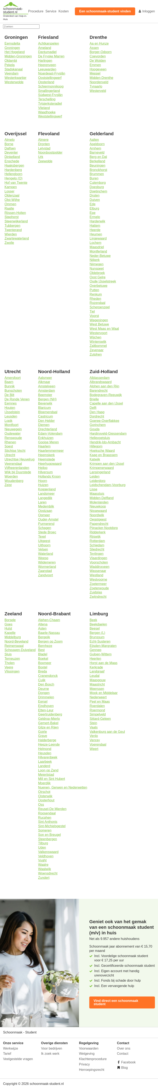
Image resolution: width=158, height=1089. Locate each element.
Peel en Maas (100, 701)
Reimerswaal (14, 646)
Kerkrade (96, 667)
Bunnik (10, 386)
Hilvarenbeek (47, 757)
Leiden (95, 476)
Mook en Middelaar (104, 693)
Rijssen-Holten (15, 213)
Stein (93, 723)
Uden (42, 847)
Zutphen (96, 354)
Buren (94, 178)
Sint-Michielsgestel (51, 826)
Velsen (43, 549)
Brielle (94, 399)
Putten (94, 290)
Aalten (94, 139)
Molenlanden (99, 502)
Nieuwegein (13, 429)
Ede (92, 204)
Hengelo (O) (13, 178)
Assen (94, 48)
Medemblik (46, 506)
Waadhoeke (47, 112)
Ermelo (95, 217)
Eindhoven (46, 706)
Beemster (45, 395)
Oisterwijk (45, 796)
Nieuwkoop (98, 506)
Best (41, 650)
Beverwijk (45, 403)
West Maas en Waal (104, 328)
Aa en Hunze (99, 43)
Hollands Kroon (49, 476)
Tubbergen (12, 225)
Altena (42, 624)
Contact (122, 1053)
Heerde (95, 230)
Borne (9, 144)
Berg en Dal (98, 157)
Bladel (42, 654)
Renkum (96, 294)
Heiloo (42, 468)
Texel (42, 536)
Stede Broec (47, 532)
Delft (93, 407)
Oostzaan (45, 510)
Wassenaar (98, 571)
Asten (42, 628)
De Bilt (9, 395)
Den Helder (46, 420)
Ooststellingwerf (50, 77)
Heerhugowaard (50, 463)
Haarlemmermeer (51, 450)
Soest (9, 446)
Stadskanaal (14, 69)
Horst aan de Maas (103, 663)
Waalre (43, 864)
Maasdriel (97, 247)
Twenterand (13, 230)
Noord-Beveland (16, 641)
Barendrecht (99, 390)
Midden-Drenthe (101, 77)
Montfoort (12, 425)
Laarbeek (45, 761)
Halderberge (47, 740)
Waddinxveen (99, 566)
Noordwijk (97, 515)
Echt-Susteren (100, 641)
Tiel (92, 311)
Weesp (43, 558)
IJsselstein (12, 412)
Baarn (9, 382)
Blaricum (44, 407)
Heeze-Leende (49, 744)
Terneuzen (12, 658)
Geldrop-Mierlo (49, 718)
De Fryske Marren (51, 56)
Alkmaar (44, 382)
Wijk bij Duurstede (18, 472)
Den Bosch (46, 684)
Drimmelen (46, 697)
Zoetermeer (98, 584)
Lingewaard (98, 238)
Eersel (42, 701)
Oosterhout (46, 800)
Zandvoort (45, 575)
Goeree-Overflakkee (104, 420)
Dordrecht (97, 416)
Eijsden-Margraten (103, 646)
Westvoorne (98, 579)
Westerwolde (14, 82)
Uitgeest (44, 541)
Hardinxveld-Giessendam (108, 433)
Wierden (11, 234)
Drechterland (47, 429)
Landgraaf (97, 671)
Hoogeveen (98, 69)
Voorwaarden (88, 1048)
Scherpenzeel (100, 307)
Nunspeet (97, 268)
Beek (93, 620)
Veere (9, 667)
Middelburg (13, 637)
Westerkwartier (15, 77)
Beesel (95, 628)
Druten (95, 195)
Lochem (95, 242)
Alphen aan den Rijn (104, 386)
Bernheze (45, 646)
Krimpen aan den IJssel (107, 463)
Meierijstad (46, 774)
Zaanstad (45, 571)
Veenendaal (13, 463)
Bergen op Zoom (50, 641)
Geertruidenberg (50, 714)
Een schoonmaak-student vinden (105, 11)
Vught (42, 860)
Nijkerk (95, 260)
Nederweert (98, 697)
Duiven (95, 200)
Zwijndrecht (98, 596)
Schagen (44, 528)
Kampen (11, 187)
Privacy (84, 1064)
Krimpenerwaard (102, 468)
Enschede (12, 161)
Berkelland (97, 161)
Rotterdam (97, 541)
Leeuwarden (47, 69)
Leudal (95, 675)
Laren (42, 502)
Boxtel (42, 667)
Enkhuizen (45, 438)
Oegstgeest (98, 519)
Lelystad (44, 148)
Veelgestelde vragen (18, 1059)
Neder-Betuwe (100, 255)
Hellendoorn (13, 174)
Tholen (10, 663)
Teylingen (97, 553)
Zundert (43, 877)
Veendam (12, 73)
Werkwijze (10, 1048)
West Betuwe (99, 324)
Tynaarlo (96, 86)
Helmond (44, 749)
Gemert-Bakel (48, 723)
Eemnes (11, 403)
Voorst (94, 316)
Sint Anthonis (47, 821)
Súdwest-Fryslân (50, 95)
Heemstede (46, 459)
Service (50, 11)
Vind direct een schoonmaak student (116, 1002)
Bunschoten (13, 390)
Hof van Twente (16, 182)
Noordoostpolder (50, 152)
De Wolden (98, 60)
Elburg (94, 208)
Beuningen (98, 165)
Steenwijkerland (16, 221)
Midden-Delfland (102, 498)
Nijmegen (97, 264)
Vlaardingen (98, 558)
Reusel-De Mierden (52, 809)
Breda (42, 671)
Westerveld (98, 91)
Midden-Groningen (18, 56)
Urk (40, 157)
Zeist (8, 485)
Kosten (63, 11)
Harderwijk (97, 221)
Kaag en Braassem (104, 455)
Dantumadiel (47, 52)
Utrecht (10, 455)
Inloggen (146, 11)
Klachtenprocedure (93, 1059)
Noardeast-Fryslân (51, 73)
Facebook (128, 1062)
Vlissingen (12, 671)
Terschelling (46, 99)
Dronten (44, 144)
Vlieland (44, 108)
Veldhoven (45, 856)
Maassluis (97, 493)
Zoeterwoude (99, 588)
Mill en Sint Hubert (51, 779)
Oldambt (11, 60)
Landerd (44, 766)
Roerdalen (97, 706)
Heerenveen (47, 65)
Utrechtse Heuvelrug (20, 459)
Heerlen (95, 658)
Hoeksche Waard (102, 450)
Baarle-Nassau (49, 633)
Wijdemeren (47, 562)
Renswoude (13, 438)
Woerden (11, 476)
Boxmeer (44, 663)
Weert (94, 749)
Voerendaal (98, 744)
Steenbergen (47, 839)
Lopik (8, 420)
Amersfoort (13, 378)
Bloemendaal (47, 412)
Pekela (10, 65)
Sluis (8, 654)
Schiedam (97, 545)
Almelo (10, 139)
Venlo (94, 736)
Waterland (45, 553)
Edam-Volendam (50, 433)
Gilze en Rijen (48, 727)
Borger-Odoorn (101, 52)
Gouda (95, 429)
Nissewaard (98, 510)
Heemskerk (46, 455)
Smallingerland (49, 91)
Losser (9, 191)
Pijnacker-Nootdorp (104, 528)
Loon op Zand (48, 770)
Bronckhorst (98, 170)
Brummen (97, 174)
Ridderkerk (98, 532)
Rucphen (44, 817)
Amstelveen (46, 386)
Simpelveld (98, 714)
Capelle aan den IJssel (106, 403)
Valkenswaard (48, 852)
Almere (43, 139)
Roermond (97, 710)
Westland (96, 575)
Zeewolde (45, 161)
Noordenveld (99, 82)
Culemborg (98, 182)
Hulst (8, 628)
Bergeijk (44, 637)
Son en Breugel (49, 834)
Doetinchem (98, 191)
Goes (8, 624)
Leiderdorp (98, 481)
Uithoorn (44, 545)
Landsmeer (46, 493)
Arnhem (95, 148)
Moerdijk (44, 783)
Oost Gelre (98, 277)
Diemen (43, 425)
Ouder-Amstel (48, 519)
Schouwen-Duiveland (20, 650)
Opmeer (44, 515)
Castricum (45, 416)
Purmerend (46, 524)
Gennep (95, 650)
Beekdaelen (98, 624)
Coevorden (98, 56)
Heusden (44, 753)
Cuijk (41, 680)
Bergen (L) (97, 633)
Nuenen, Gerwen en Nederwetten (62, 787)
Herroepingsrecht (91, 1069)
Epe (92, 213)
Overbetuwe (98, 285)
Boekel (43, 658)
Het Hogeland (15, 52)
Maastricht (97, 684)
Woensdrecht (47, 873)
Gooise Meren (48, 442)
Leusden (11, 416)
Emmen (95, 65)
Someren (44, 830)
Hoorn (42, 481)
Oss (41, 804)
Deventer (11, 152)
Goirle (42, 731)
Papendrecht (99, 524)
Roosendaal (47, 813)
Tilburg (43, 843)
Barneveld (97, 152)
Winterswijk (98, 341)
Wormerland (47, 566)
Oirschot (44, 792)
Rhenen (10, 442)
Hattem (95, 225)
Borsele (10, 620)
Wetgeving (86, 1053)
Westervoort (98, 333)
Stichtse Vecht (15, 450)
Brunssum (97, 637)
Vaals (94, 727)
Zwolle (9, 242)
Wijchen (95, 337)
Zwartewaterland (17, 238)
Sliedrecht (97, 549)
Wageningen (99, 320)
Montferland (98, 251)
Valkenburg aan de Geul (107, 731)
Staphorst (12, 217)
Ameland (44, 48)
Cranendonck (48, 675)
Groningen (12, 48)
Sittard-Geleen (100, 718)
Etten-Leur (45, 710)
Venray (95, 740)
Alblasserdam (100, 378)
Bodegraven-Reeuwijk (106, 395)
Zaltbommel (98, 346)
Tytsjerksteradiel (50, 103)
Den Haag (97, 412)
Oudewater (13, 433)
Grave (42, 736)
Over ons (123, 1048)
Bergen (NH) (47, 399)
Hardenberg (13, 170)
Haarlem (44, 446)
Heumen (96, 234)
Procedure (35, 11)
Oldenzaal (12, 195)
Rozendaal (98, 303)
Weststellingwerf (50, 116)
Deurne (43, 688)
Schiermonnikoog (51, 86)
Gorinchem (98, 425)
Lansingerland (100, 472)
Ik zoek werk (50, 1053)
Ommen (10, 204)
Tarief (7, 1053)
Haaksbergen (14, 165)
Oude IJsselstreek (103, 281)
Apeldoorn (97, 144)
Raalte (9, 208)
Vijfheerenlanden (17, 468)
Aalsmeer (45, 378)
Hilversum (45, 472)
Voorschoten (99, 562)
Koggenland (47, 489)
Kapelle (10, 633)
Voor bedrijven (51, 1048)
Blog (124, 1067)
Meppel (95, 73)
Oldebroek (97, 273)
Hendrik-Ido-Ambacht (105, 442)
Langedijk (45, 498)
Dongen (44, 693)
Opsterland (46, 82)
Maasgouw (98, 680)
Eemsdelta (12, 43)
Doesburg (97, 187)
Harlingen (45, 60)
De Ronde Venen (17, 399)
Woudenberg (14, 481)
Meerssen (97, 688)
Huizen (43, 485)
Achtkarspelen (48, 43)
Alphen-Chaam (49, 620)
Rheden (95, 298)
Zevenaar (97, 350)
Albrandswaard (101, 382)
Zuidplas (96, 592)
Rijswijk (95, 536)
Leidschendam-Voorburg (107, 485)
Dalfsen (10, 148)
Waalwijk (44, 869)
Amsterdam (46, 390)
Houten (10, 407)
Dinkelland (12, 157)
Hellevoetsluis (100, 438)
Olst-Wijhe (12, 200)
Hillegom (96, 446)
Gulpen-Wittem (101, 654)
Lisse (93, 489)
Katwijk (95, 459)
